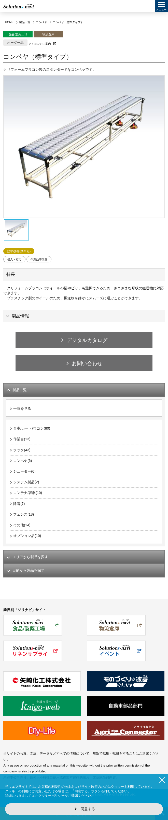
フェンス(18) (23, 514)
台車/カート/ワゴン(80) (31, 428)
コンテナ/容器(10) (27, 493)
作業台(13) (21, 439)
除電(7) (19, 504)
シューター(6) (24, 471)
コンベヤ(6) (22, 461)
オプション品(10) (27, 536)
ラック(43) (21, 450)
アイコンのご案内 (40, 43)
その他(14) (21, 525)
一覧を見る (22, 408)
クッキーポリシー (51, 796)
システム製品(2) (26, 482)
